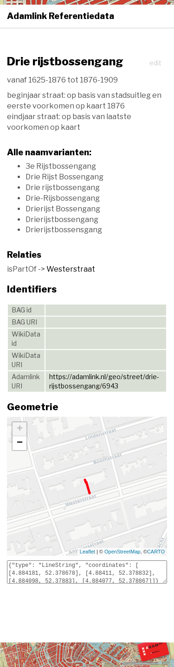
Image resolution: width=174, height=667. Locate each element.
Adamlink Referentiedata (60, 16)
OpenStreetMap (122, 551)
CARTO (156, 551)
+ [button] (20, 429)
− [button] (20, 443)
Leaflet (87, 551)
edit (155, 63)
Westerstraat (70, 269)
